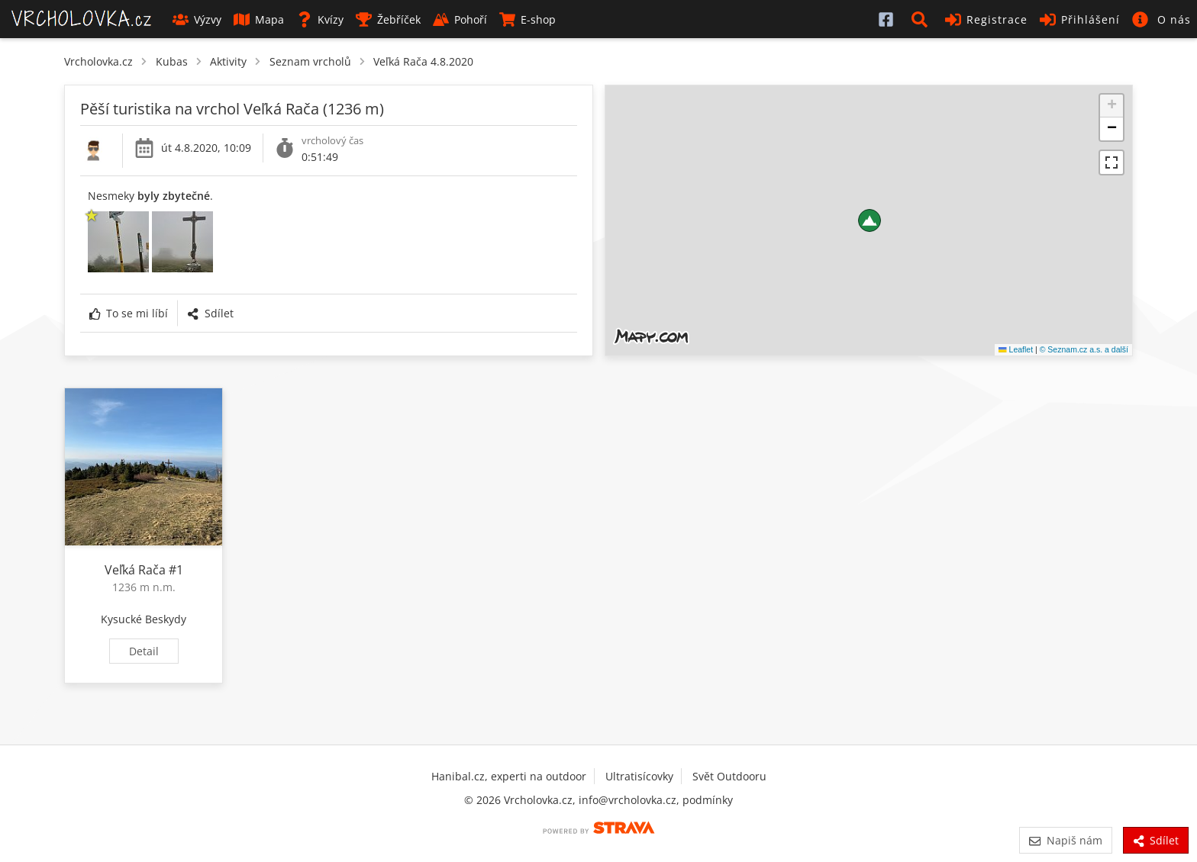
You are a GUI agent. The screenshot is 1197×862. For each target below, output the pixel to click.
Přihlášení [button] (1080, 19)
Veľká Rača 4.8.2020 (423, 61)
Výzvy (197, 19)
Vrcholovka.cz (98, 61)
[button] (922, 19)
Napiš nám (1065, 840)
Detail (144, 651)
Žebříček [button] (388, 19)
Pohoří (460, 19)
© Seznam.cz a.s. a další (1084, 349)
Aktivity (228, 61)
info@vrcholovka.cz (627, 800)
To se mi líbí (128, 313)
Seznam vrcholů (310, 61)
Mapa (259, 19)
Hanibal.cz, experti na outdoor (508, 776)
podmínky (707, 800)
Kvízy (320, 19)
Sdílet (210, 313)
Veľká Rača (135, 569)
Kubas (172, 61)
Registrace (986, 19)
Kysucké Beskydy (143, 619)
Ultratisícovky (639, 776)
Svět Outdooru (729, 776)
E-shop (527, 19)
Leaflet (1016, 349)
